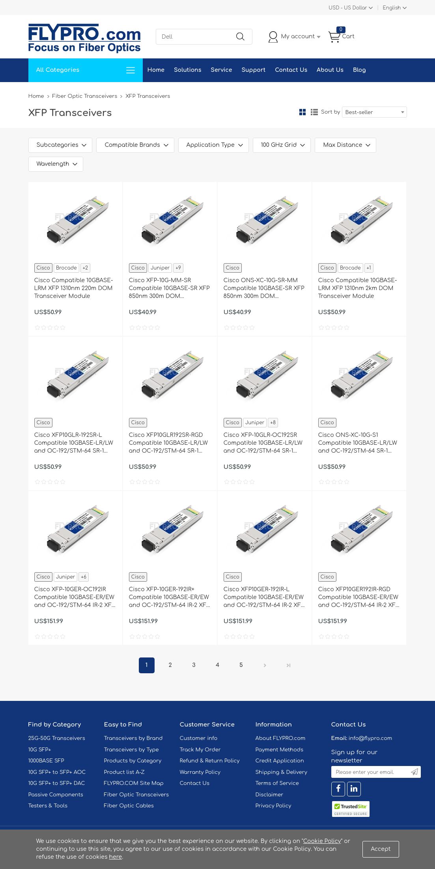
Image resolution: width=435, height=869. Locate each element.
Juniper (160, 268)
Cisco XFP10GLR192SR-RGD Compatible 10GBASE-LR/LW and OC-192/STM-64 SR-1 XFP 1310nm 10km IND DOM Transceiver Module (168, 443)
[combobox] (374, 112)
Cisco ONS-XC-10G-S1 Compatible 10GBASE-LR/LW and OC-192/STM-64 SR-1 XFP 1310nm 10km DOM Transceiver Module (357, 443)
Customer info (199, 738)
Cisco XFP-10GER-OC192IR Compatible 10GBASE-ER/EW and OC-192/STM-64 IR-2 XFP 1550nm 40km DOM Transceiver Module (74, 597)
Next (265, 665)
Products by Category (133, 761)
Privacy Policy (273, 806)
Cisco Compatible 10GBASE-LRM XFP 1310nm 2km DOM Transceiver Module (357, 288)
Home (155, 70)
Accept (380, 849)
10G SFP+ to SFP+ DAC (56, 783)
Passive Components (55, 795)
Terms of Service (277, 783)
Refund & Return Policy (210, 761)
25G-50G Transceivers (56, 738)
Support (253, 70)
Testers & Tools (48, 806)
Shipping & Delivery (281, 772)
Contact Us (291, 70)
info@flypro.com (370, 738)
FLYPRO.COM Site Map (134, 783)
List (314, 112)
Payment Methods (280, 750)
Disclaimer (270, 795)
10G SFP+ (39, 750)
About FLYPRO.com (281, 738)
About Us (330, 70)
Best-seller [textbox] (359, 112)
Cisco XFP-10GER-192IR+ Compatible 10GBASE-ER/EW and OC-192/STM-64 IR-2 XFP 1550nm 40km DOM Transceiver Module (169, 597)
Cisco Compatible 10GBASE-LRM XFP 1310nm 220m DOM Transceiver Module (73, 288)
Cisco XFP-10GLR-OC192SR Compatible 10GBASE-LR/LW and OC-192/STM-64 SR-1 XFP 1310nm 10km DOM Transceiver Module (263, 443)
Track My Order (200, 750)
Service (221, 70)
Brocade (66, 268)
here (115, 857)
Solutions (187, 70)
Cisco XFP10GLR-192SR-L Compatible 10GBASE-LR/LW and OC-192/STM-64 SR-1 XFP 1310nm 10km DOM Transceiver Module (73, 443)
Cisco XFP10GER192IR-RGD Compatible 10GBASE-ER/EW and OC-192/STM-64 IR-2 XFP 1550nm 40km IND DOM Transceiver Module (358, 597)
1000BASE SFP (46, 761)
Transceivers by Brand (133, 738)
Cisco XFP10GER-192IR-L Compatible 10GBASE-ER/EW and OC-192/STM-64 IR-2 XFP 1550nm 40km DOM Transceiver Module (264, 597)
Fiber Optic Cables (129, 806)
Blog (359, 70)
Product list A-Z (124, 772)
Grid (302, 112)
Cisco (43, 268)
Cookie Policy (322, 841)
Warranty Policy (200, 772)
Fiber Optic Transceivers (85, 96)
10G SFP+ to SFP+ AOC (57, 772)
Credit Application (280, 761)
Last (289, 665)
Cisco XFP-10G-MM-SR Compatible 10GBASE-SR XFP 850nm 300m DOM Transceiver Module (169, 288)
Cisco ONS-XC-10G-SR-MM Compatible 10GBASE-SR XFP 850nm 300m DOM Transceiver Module (264, 288)
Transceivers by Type (131, 750)
